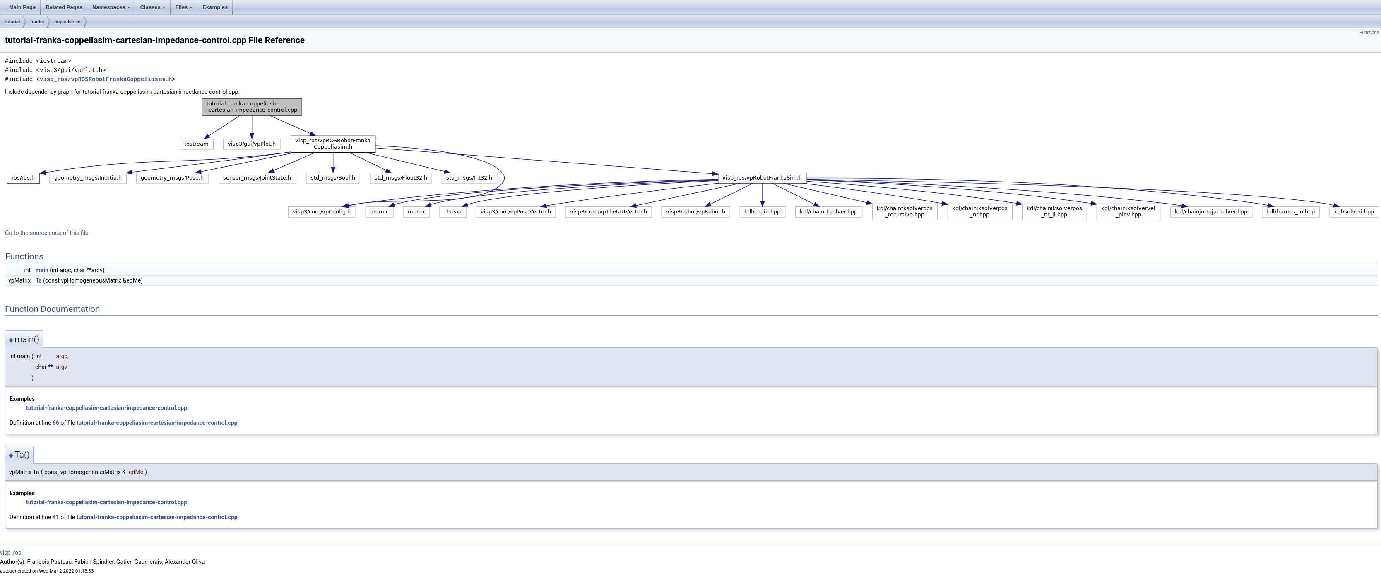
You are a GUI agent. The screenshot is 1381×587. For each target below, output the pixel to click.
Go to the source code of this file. (47, 233)
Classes (153, 7)
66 (56, 422)
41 (56, 517)
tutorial (12, 21)
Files (184, 7)
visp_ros (10, 552)
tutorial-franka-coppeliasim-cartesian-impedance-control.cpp (106, 408)
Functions (1369, 32)
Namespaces (111, 7)
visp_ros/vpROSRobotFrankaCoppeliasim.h (106, 79)
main (42, 270)
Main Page (22, 7)
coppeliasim (67, 21)
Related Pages (64, 7)
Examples (215, 7)
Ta (39, 280)
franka (37, 21)
